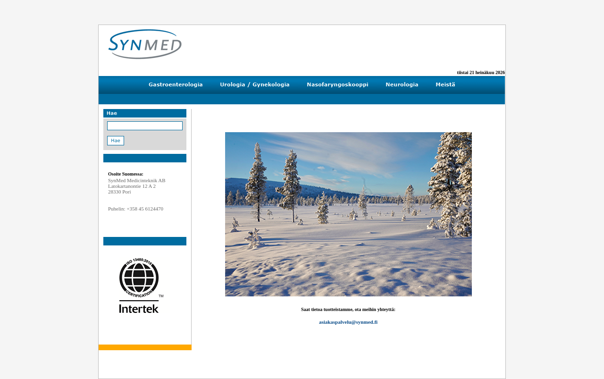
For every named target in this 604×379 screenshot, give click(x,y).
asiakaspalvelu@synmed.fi (348, 322)
